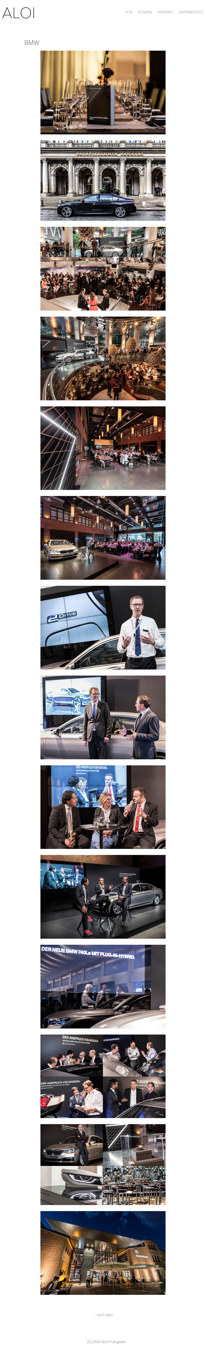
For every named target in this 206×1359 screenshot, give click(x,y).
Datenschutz (191, 11)
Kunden (145, 11)
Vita (128, 11)
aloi (21, 12)
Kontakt (165, 11)
